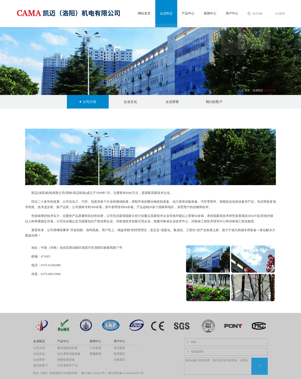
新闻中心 (210, 13)
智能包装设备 (66, 359)
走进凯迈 (166, 13)
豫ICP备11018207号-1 (94, 373)
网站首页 (144, 13)
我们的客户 (213, 102)
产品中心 (188, 13)
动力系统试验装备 (69, 353)
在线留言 (119, 359)
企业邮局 (280, 13)
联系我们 (119, 353)
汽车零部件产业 (67, 365)
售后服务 (119, 348)
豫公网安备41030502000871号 (126, 373)
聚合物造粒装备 (67, 348)
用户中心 (232, 13)
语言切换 (259, 13)
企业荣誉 (171, 102)
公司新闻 (95, 348)
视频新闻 (95, 353)
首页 (247, 90)
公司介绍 (270, 90)
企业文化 (129, 102)
